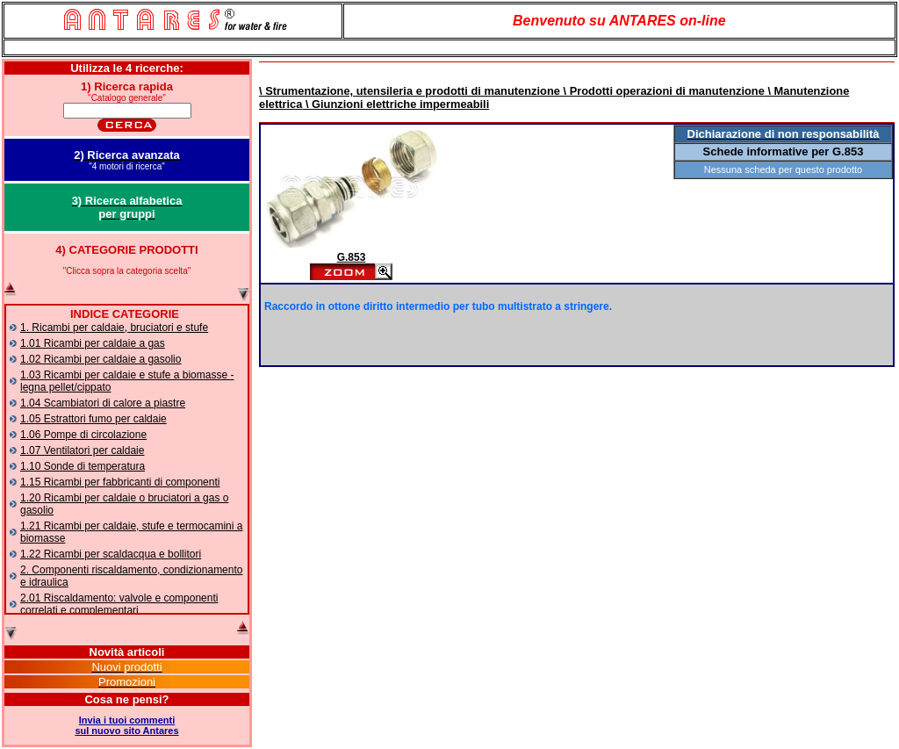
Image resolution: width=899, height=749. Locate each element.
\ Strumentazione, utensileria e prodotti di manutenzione (409, 90)
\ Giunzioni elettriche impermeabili (395, 104)
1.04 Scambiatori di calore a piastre (102, 403)
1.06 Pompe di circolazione (83, 435)
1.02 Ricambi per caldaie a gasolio (100, 359)
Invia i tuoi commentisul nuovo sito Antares (126, 725)
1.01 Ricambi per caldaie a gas (92, 343)
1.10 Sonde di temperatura (82, 466)
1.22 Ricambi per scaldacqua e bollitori (110, 554)
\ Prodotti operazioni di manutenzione (662, 90)
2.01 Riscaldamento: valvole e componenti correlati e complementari (119, 604)
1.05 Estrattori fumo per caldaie (93, 419)
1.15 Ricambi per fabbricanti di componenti (119, 482)
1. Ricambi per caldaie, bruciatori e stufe (114, 327)
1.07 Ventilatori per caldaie (82, 450)
